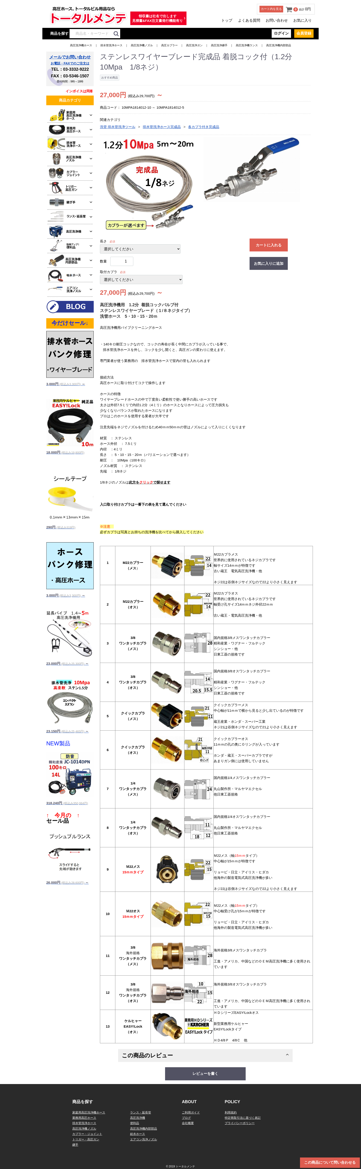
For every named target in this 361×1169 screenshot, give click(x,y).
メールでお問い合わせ (70, 57)
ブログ (186, 1117)
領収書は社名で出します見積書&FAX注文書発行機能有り (157, 18)
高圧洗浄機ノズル (142, 45)
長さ (103, 241)
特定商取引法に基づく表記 (243, 1117)
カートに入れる (269, 245)
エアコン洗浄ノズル (143, 1139)
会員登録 (304, 33)
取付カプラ (108, 272)
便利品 (134, 1123)
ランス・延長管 (140, 1112)
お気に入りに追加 (268, 263)
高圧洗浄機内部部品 (278, 45)
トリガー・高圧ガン (85, 1139)
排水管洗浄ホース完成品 (162, 127)
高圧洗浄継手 (219, 45)
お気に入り (302, 20)
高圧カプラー (169, 45)
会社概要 (188, 1123)
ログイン (281, 33)
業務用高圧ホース (84, 1117)
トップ (226, 20)
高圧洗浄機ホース (81, 45)
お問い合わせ (277, 20)
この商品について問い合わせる (330, 1162)
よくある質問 (249, 20)
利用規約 (231, 1112)
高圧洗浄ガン (194, 45)
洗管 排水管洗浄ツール (117, 127)
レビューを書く (205, 1074)
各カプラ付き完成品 (203, 127)
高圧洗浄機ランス (247, 45)
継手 (75, 1144)
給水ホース (137, 1134)
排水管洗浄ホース (111, 45)
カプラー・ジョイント (87, 1134)
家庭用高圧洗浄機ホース (88, 1112)
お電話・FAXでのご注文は (70, 63)
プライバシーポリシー (240, 1123)
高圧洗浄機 (137, 1117)
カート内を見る (271, 9)
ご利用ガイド (191, 1112)
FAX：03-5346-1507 (70, 76)
